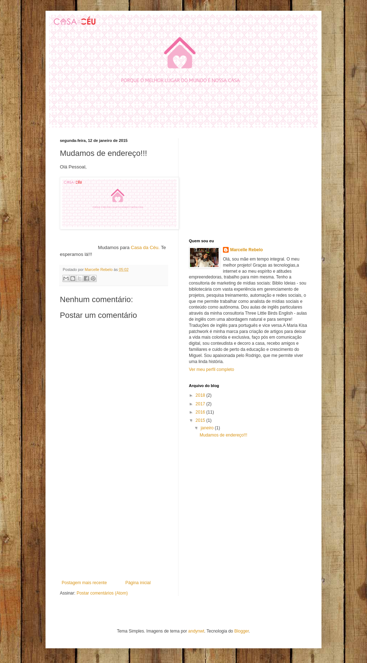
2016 (201, 412)
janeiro (208, 427)
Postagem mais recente (84, 582)
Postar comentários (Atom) (102, 593)
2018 (201, 395)
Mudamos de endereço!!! (223, 435)
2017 (201, 403)
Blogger (241, 631)
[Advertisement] (113, 526)
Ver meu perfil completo (211, 369)
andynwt (196, 631)
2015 (201, 420)
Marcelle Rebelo (246, 249)
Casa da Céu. (145, 247)
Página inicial (138, 582)
